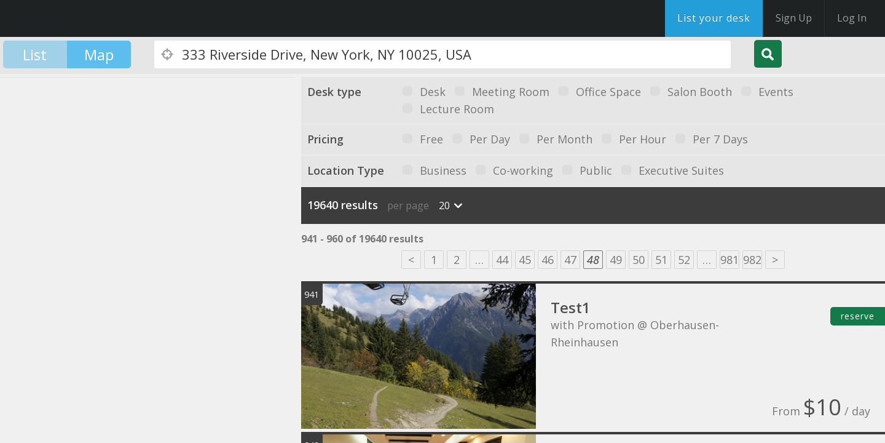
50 (638, 259)
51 (661, 259)
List (35, 54)
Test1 (571, 307)
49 (616, 259)
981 (729, 259)
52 (684, 259)
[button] (187, 193)
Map (99, 54)
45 (525, 259)
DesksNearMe (85, 18)
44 (502, 259)
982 (752, 259)
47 (570, 259)
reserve (858, 316)
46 (547, 259)
